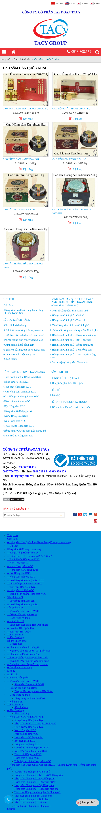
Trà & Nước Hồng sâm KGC (19, 425)
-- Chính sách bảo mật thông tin (23, 647)
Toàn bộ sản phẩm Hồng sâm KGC (22, 377)
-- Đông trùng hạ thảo (18, 618)
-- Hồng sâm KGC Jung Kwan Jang (25, 716)
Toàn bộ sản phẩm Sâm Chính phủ (70, 310)
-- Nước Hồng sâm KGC (20, 566)
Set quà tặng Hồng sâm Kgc (18, 435)
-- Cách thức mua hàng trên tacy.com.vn (27, 664)
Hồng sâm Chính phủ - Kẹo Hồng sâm (72, 349)
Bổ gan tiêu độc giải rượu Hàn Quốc (71, 407)
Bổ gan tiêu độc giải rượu (68, 402)
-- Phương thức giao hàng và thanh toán (27, 657)
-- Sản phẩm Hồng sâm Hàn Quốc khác (27, 624)
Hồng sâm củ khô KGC (16, 382)
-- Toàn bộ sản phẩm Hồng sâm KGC (26, 594)
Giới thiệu (9, 299)
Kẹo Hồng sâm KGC (15, 421)
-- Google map (14, 643)
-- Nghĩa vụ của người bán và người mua (28, 650)
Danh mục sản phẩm (18, 677)
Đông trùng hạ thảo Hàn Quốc (68, 383)
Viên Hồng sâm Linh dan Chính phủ (70, 325)
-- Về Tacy (12, 545)
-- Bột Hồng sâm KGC (19, 573)
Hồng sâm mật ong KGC (17, 401)
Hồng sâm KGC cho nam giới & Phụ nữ (25, 430)
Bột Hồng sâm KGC (14, 406)
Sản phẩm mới (15, 597)
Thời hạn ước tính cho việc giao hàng (24, 335)
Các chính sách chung (15, 325)
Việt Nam (60, 3)
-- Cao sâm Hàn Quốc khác (21, 628)
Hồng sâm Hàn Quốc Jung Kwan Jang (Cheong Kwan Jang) (23, 311)
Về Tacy (8, 305)
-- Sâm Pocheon (15, 634)
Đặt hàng (28, 119)
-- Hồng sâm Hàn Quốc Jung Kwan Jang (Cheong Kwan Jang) (39, 542)
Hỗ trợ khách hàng (16, 320)
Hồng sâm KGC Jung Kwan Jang (24, 372)
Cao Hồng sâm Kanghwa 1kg (21, 159)
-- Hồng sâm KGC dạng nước (22, 569)
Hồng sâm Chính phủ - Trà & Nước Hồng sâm (38, 775)
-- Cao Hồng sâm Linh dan (21, 600)
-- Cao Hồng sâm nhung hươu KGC (25, 580)
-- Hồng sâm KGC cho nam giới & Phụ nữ (29, 556)
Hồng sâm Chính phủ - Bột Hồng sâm (71, 340)
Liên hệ (55, 390)
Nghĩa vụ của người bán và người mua (24, 349)
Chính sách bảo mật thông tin (19, 354)
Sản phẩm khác (22, 59)
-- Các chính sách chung (19, 667)
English (72, 3)
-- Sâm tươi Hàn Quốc (19, 631)
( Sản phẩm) (87, 802)
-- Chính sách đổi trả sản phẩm (23, 654)
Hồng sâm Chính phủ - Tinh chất (69, 320)
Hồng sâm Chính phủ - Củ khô (68, 315)
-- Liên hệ (12, 674)
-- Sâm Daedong (15, 637)
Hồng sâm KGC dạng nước (18, 411)
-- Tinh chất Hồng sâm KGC (22, 587)
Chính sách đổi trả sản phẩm (19, 344)
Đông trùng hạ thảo (64, 378)
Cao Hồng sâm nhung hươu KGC (21, 396)
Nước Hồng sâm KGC (16, 416)
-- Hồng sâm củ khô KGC (20, 590)
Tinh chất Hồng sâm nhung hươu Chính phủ (75, 330)
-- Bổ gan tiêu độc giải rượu (22, 614)
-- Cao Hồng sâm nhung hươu (22, 604)
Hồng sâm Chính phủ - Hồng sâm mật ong (74, 335)
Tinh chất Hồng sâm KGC (17, 386)
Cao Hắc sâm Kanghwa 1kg (69, 159)
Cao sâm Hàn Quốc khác (47, 59)
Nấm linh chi (59, 372)
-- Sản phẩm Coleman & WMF (23, 611)
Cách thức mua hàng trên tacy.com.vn (23, 330)
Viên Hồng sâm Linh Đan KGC (20, 391)
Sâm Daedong (21, 713)
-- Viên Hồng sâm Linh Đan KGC (24, 583)
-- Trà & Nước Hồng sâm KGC (23, 559)
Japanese (84, 3)
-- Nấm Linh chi (15, 621)
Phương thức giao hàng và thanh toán (23, 340)
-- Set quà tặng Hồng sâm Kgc (22, 552)
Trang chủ (5, 59)
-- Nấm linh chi (15, 701)
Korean (97, 3)
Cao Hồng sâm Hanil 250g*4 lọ (71, 108)
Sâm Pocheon (21, 707)
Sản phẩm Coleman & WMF (29, 684)
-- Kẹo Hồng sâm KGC (19, 563)
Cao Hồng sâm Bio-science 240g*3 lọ (25, 108)
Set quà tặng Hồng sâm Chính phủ (70, 362)
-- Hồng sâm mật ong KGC (21, 576)
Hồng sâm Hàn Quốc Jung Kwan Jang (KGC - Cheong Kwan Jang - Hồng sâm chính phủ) (72, 302)
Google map (10, 359)
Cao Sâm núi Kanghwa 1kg (19, 209)
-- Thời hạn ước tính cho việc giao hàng (28, 661)
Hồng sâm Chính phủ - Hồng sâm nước (72, 344)
